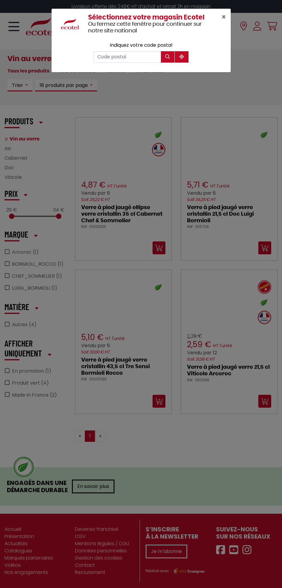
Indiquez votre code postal (141, 45)
